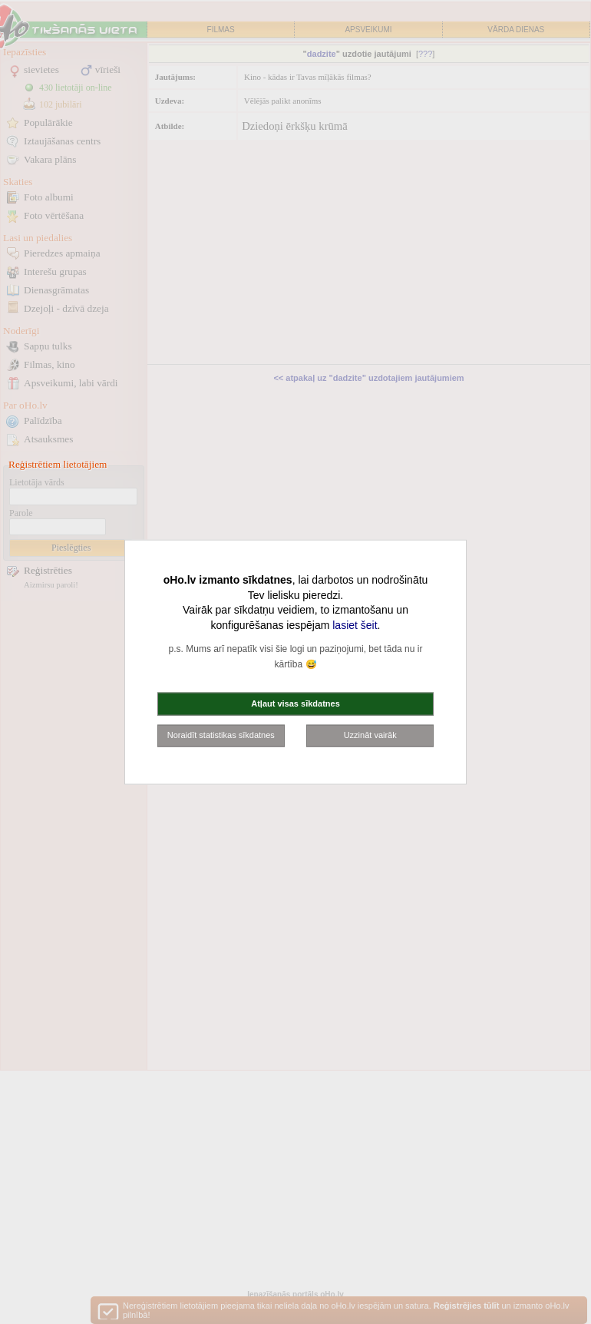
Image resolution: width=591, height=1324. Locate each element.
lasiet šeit (354, 624)
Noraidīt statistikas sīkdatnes (221, 735)
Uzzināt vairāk (370, 735)
